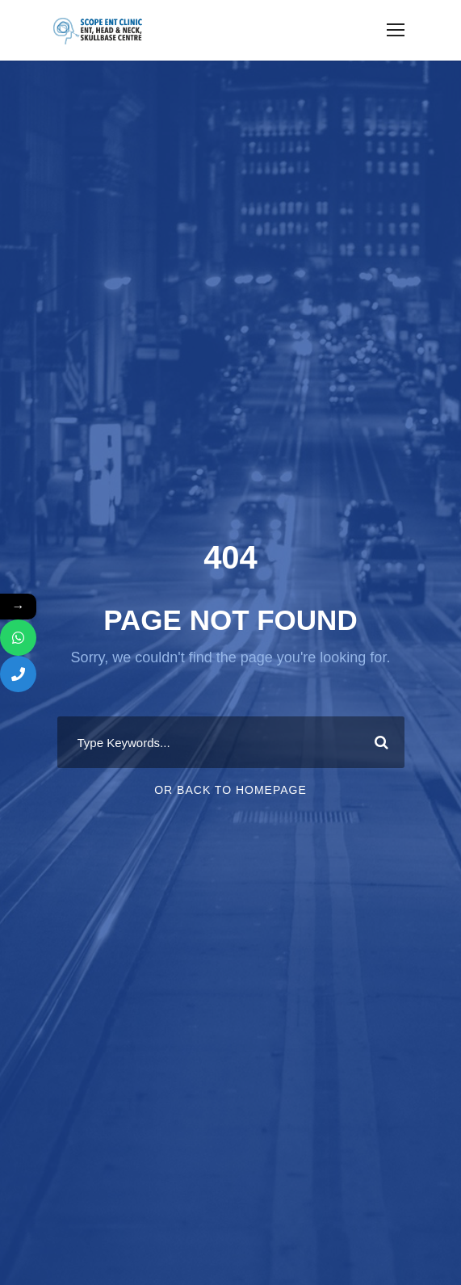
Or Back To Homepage (230, 789)
